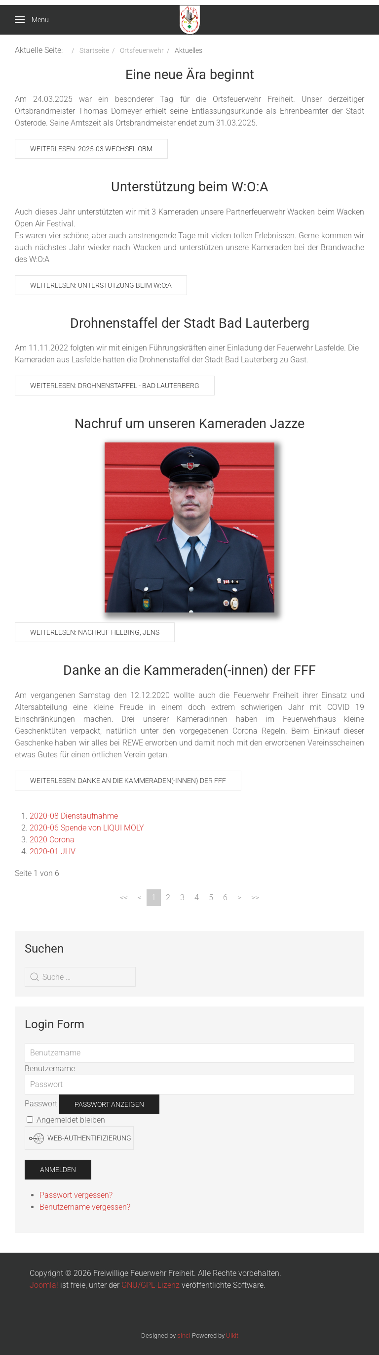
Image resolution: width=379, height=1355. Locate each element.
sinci (183, 1335)
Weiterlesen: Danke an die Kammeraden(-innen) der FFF (128, 781)
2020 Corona (52, 839)
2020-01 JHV (53, 851)
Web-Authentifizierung (80, 1138)
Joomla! (44, 1285)
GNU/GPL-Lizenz (150, 1285)
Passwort (41, 1103)
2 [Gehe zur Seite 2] (168, 897)
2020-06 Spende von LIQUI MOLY (87, 827)
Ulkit (232, 1335)
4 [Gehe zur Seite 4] (196, 897)
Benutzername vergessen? (84, 1207)
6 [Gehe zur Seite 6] (225, 897)
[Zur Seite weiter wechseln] (239, 897)
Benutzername (50, 1068)
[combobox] (80, 977)
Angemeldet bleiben (66, 1120)
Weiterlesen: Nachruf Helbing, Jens (94, 632)
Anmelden (58, 1170)
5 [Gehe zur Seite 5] (211, 897)
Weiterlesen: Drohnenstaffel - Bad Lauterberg (114, 386)
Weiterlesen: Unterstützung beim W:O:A (101, 285)
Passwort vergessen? (76, 1195)
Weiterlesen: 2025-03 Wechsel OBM (91, 149)
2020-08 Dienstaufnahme (74, 816)
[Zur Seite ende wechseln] (255, 897)
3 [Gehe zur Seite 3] (182, 897)
